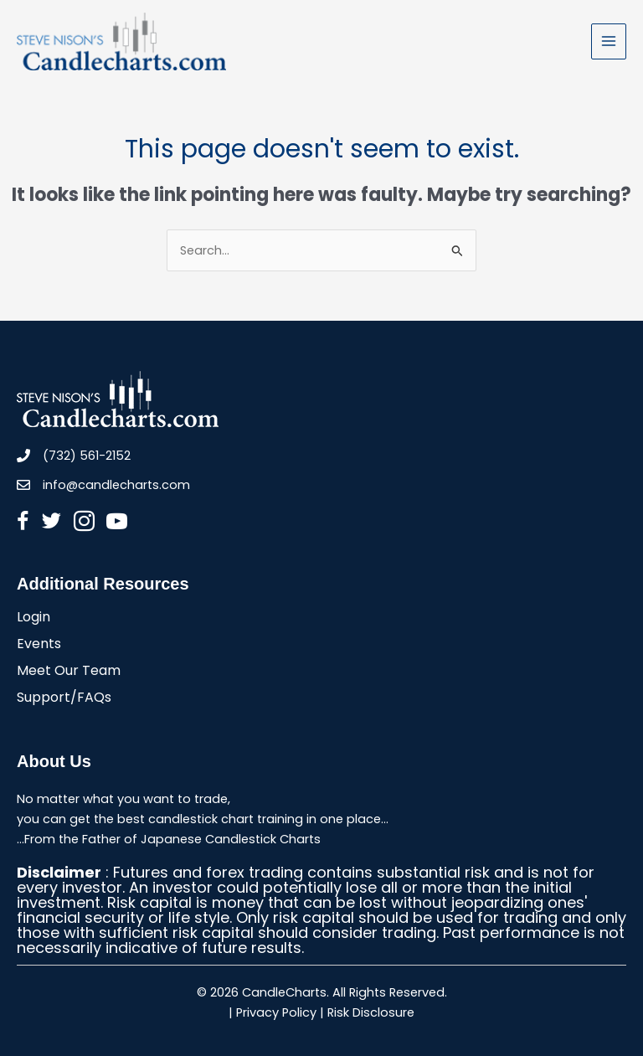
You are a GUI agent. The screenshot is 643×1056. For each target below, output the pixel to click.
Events (39, 645)
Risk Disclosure (370, 1012)
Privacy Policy (276, 1012)
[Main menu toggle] (608, 41)
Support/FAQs (64, 699)
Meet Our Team (69, 672)
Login (33, 618)
